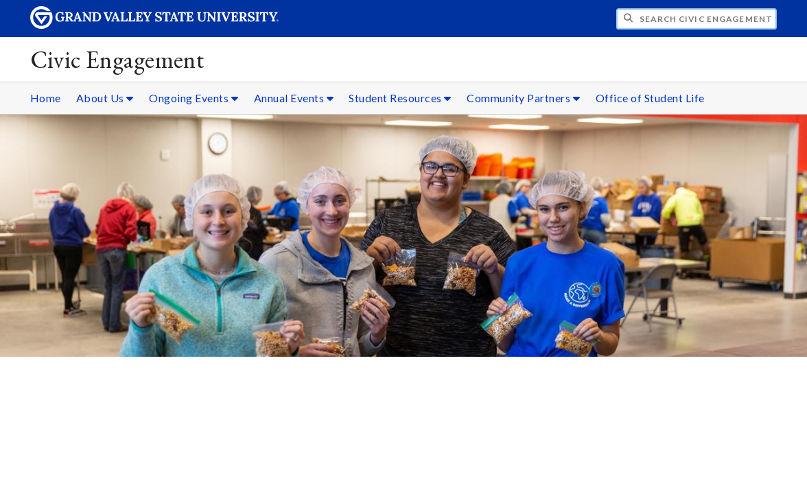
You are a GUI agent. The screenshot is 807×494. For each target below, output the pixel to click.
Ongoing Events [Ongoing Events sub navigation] (193, 97)
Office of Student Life (650, 97)
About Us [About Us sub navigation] (105, 97)
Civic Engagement (117, 59)
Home (45, 97)
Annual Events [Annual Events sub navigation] (294, 97)
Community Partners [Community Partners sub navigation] (523, 97)
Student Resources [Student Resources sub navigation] (400, 97)
